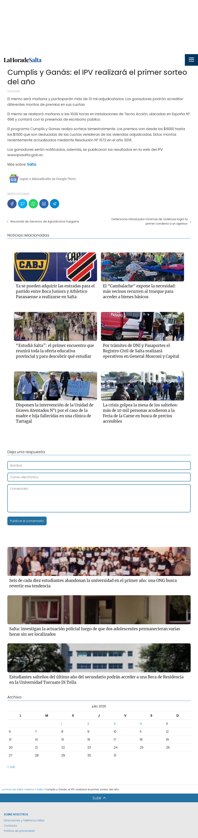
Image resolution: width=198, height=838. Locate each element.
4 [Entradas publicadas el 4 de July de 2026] (141, 723)
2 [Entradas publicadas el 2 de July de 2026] (88, 723)
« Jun (11, 767)
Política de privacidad (19, 831)
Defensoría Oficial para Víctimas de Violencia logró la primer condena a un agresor (150, 221)
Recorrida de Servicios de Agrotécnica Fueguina (44, 221)
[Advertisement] (99, 27)
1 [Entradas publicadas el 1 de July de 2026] (61, 723)
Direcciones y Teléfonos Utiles (24, 820)
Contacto (10, 826)
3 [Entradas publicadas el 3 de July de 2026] (114, 723)
